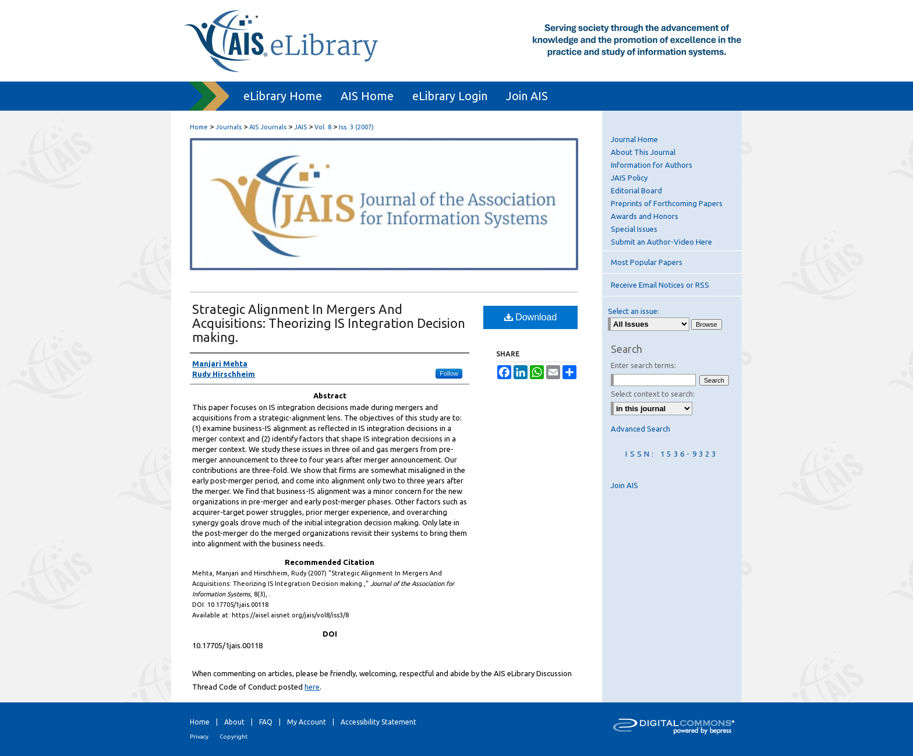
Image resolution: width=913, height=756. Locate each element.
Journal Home (634, 139)
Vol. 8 (322, 126)
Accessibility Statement (378, 722)
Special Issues (634, 229)
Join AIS (624, 485)
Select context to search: (653, 394)
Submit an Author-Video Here (661, 242)
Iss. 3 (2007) (356, 126)
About (234, 722)
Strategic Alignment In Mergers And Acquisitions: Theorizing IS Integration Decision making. (328, 323)
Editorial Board (636, 190)
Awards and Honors (644, 216)
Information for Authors (651, 165)
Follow (449, 373)
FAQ (266, 722)
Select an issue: (633, 311)
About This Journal (643, 152)
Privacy (199, 736)
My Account (306, 722)
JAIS (300, 126)
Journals (228, 126)
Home (199, 126)
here (312, 687)
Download (530, 317)
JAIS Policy (629, 178)
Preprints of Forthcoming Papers (667, 203)
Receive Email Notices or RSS (660, 285)
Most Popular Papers (646, 262)
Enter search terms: (643, 365)
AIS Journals (267, 126)
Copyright (233, 736)
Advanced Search (640, 429)
